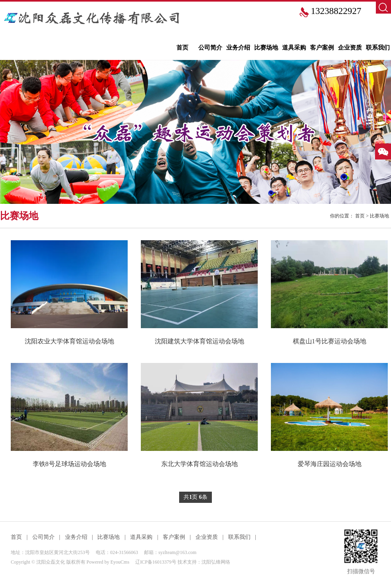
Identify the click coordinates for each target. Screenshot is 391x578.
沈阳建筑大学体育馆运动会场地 (199, 341)
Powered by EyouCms (107, 562)
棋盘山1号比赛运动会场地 (329, 341)
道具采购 (294, 47)
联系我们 (378, 47)
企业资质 (350, 47)
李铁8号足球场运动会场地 (69, 463)
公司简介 (210, 47)
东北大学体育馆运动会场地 (199, 463)
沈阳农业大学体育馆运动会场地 (69, 341)
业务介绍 (238, 47)
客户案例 (322, 47)
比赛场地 (266, 47)
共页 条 (195, 497)
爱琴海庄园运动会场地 (329, 463)
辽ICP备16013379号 (155, 562)
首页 (182, 47)
